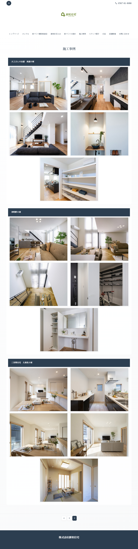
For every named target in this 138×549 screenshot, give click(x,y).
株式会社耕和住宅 (69, 537)
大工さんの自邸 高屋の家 (22, 62)
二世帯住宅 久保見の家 (21, 363)
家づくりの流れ (70, 34)
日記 (104, 34)
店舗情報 (112, 34)
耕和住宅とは (56, 34)
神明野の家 (16, 212)
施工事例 (82, 34)
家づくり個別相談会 (39, 34)
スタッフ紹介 (94, 34)
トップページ (14, 34)
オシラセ (25, 34)
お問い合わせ (124, 34)
